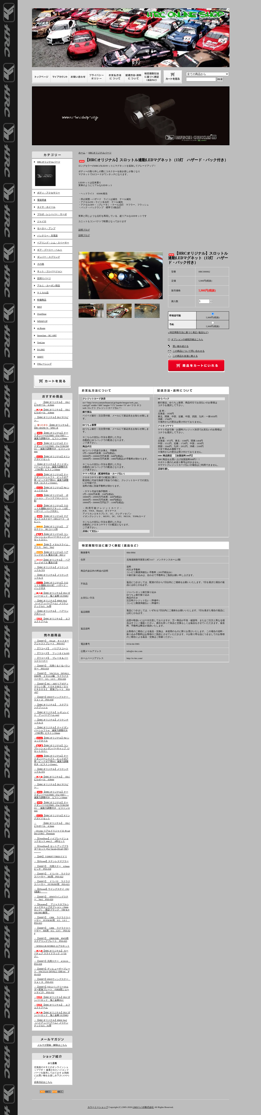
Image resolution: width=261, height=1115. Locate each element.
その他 (40, 264)
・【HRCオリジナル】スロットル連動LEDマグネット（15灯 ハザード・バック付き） (52, 508)
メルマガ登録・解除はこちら (52, 1045)
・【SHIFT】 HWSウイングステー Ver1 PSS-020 (51, 898)
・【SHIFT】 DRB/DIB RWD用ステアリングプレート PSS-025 (51, 939)
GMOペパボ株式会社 (143, 1107)
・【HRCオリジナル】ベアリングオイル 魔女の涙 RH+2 (51, 553)
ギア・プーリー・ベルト (49, 250)
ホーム (81, 152)
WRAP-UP (42, 321)
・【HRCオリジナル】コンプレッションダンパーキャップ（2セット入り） (52, 537)
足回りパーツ (44, 278)
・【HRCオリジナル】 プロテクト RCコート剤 (51, 527)
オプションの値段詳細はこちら (187, 339)
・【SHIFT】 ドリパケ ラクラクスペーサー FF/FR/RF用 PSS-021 (52, 882)
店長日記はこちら (43, 1082)
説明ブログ (84, 230)
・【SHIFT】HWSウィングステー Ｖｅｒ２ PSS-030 (52, 698)
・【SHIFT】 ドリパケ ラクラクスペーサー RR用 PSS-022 (52, 875)
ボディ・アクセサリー (48, 192)
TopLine (41, 342)
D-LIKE (41, 349)
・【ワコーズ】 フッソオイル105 (52, 653)
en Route (41, 328)
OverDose (41, 314)
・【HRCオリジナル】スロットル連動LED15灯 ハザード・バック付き (51, 585)
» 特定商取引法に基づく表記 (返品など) (188, 332)
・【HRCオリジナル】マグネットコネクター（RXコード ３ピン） (51, 519)
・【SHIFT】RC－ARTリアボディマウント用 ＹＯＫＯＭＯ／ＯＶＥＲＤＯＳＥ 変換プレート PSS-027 (52, 687)
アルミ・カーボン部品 (48, 285)
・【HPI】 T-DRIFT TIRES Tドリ (50, 856)
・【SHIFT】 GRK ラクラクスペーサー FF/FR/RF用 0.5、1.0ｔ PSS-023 (52, 920)
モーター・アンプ (46, 228)
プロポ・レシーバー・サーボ (52, 214)
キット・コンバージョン (49, 271)
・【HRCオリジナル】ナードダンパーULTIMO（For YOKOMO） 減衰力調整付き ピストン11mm (52, 447)
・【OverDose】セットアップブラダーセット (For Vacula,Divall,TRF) (51, 849)
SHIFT (40, 357)
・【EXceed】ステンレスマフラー (51, 861)
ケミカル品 (43, 292)
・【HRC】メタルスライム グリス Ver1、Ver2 (52, 545)
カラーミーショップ (98, 1107)
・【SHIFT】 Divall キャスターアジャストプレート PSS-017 (51, 642)
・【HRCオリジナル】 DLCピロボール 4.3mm (52, 403)
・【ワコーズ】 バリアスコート (51, 648)
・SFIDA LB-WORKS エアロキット (52, 946)
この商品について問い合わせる (189, 351)
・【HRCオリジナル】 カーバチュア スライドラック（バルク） (51, 953)
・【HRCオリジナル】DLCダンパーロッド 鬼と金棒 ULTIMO (52, 1013)
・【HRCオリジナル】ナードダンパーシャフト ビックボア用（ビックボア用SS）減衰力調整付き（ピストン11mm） (51, 760)
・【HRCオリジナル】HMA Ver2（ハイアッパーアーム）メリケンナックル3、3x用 (51, 603)
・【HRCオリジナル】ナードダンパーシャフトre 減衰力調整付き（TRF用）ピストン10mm (51, 467)
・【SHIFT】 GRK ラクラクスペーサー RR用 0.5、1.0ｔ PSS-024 (52, 931)
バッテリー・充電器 (47, 235)
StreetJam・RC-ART (47, 335)
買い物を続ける (181, 346)
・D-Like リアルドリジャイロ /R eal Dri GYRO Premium (52, 832)
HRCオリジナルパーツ (52, 174)
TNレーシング (44, 364)
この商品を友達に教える (185, 356)
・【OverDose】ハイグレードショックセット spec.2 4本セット (51, 839)
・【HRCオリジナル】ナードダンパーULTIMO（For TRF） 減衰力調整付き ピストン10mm (51, 436)
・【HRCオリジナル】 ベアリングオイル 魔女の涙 (52, 561)
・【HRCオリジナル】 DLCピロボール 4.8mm (52, 411)
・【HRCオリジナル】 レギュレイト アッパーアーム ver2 (51, 713)
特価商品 (41, 300)
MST (39, 307)
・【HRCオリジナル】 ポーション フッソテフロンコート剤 (51, 498)
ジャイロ (41, 221)
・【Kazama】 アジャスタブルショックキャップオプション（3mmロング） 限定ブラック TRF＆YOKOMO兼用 (52, 908)
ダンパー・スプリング (48, 257)
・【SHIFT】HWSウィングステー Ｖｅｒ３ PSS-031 (52, 980)
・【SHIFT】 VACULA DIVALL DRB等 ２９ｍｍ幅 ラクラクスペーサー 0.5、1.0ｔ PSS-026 (52, 676)
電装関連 (41, 200)
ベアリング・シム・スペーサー (53, 242)
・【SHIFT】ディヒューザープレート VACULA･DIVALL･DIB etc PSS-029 (52, 971)
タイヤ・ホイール (46, 207)
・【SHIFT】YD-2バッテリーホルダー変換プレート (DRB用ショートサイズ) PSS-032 (51, 990)
